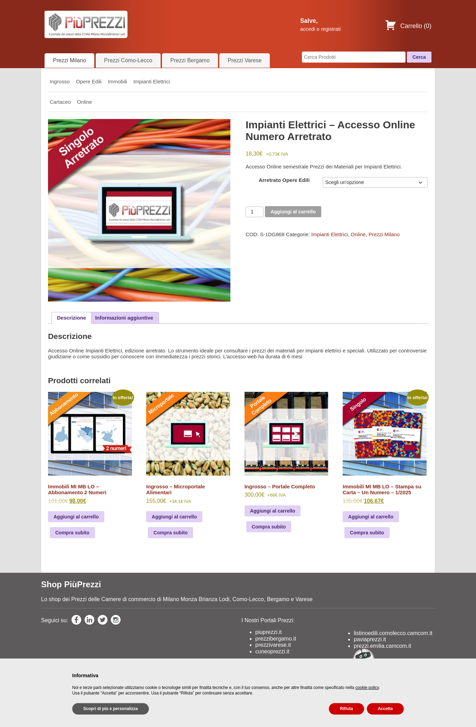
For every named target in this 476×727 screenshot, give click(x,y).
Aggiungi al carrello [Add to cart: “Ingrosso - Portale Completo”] (272, 511)
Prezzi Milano (69, 60)
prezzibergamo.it (275, 639)
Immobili (117, 81)
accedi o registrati (320, 29)
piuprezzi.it (268, 632)
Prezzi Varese (244, 60)
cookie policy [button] (367, 687)
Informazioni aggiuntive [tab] (124, 318)
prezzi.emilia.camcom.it (382, 646)
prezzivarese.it (273, 645)
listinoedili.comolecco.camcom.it (393, 633)
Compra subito (72, 532)
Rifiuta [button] (346, 708)
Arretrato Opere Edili (284, 180)
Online (84, 102)
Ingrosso (60, 81)
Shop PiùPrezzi (71, 584)
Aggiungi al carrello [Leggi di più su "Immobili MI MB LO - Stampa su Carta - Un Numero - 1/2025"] (370, 516)
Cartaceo (60, 102)
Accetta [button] (385, 708)
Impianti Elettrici (151, 81)
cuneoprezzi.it (272, 651)
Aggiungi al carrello (293, 211)
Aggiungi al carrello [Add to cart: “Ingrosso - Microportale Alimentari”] (174, 516)
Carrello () (408, 25)
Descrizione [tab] (71, 318)
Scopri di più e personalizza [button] (110, 708)
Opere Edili (89, 81)
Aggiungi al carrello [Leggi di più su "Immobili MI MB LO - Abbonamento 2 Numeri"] (76, 516)
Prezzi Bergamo (190, 60)
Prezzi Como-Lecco (128, 60)
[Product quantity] (255, 211)
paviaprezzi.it (370, 639)
